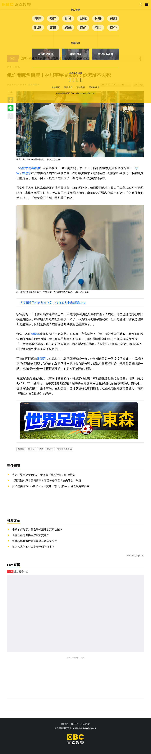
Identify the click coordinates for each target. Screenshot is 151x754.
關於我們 (64, 724)
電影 (17, 67)
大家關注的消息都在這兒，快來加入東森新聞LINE (52, 302)
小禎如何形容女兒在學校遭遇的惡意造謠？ (37, 529)
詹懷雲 (35, 334)
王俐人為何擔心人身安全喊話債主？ (33, 546)
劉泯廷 (41, 358)
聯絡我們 (74, 724)
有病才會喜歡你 (29, 168)
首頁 (9, 67)
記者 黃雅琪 (34, 84)
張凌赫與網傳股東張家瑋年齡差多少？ (34, 541)
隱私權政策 (85, 724)
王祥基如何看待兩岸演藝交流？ (30, 535)
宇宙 (41, 449)
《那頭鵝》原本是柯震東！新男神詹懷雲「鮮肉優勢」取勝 (46, 480)
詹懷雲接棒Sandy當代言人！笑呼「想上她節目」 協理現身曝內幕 (50, 486)
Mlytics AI (140, 556)
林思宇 (26, 173)
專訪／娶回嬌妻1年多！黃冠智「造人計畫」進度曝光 (43, 474)
